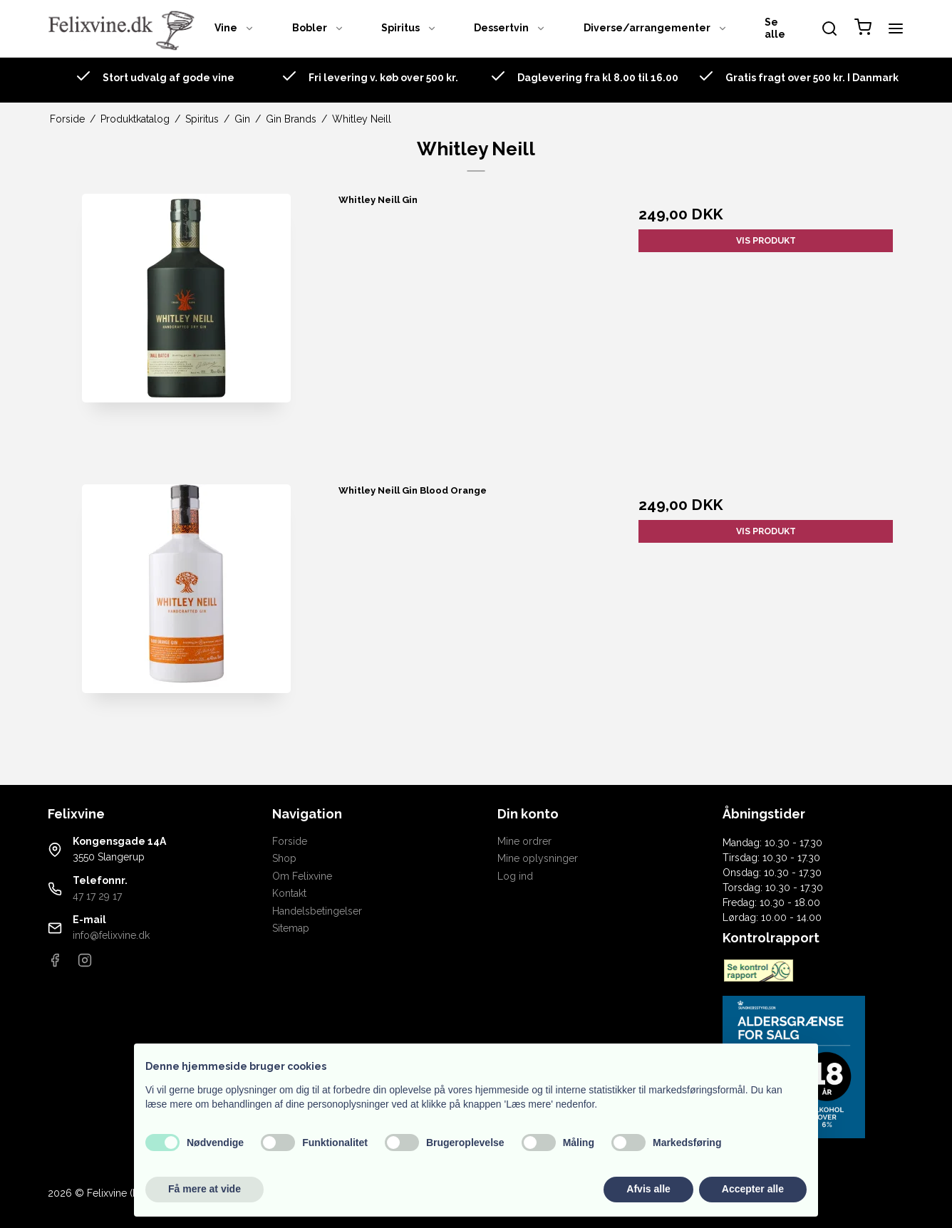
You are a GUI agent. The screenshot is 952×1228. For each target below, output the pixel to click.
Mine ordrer (524, 841)
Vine (234, 27)
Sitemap (290, 928)
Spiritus (409, 27)
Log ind (515, 876)
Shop (284, 858)
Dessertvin (510, 27)
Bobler (318, 27)
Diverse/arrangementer (656, 27)
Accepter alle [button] (753, 1189)
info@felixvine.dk (111, 935)
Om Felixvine (302, 876)
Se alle (775, 28)
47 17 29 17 (97, 896)
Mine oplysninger (537, 858)
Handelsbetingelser (317, 911)
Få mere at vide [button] (204, 1189)
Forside (289, 841)
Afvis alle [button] (648, 1189)
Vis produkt (766, 240)
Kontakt (289, 893)
